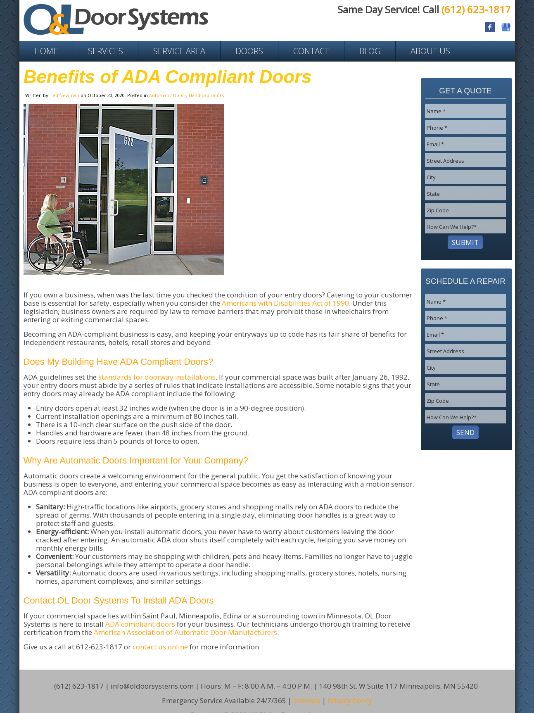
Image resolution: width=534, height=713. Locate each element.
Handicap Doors (206, 95)
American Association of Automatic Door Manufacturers (185, 632)
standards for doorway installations (157, 377)
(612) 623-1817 (476, 9)
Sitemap (306, 688)
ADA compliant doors (140, 624)
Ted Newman (64, 95)
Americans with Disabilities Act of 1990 (285, 303)
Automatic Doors (167, 95)
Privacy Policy (350, 688)
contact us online (160, 646)
